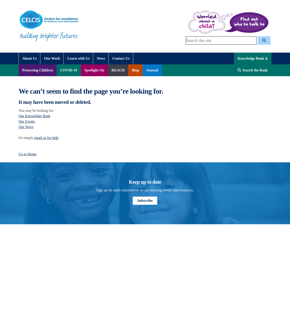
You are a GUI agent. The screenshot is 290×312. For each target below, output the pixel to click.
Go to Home (27, 154)
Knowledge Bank (253, 58)
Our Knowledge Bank (34, 116)
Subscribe (145, 200)
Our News (26, 127)
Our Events (27, 121)
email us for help (46, 138)
